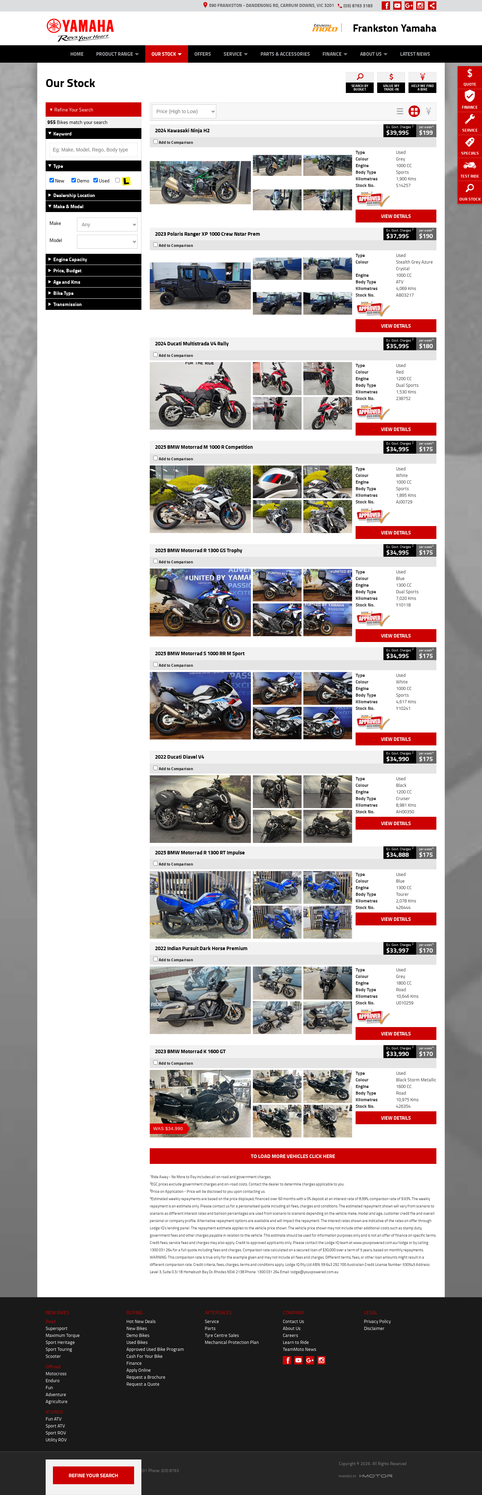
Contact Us (293, 1321)
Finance (335, 53)
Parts (210, 1328)
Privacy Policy (377, 1321)
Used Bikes (137, 1342)
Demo (80, 181)
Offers (202, 53)
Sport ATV (55, 1425)
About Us (374, 53)
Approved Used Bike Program (155, 1349)
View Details (396, 216)
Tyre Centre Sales (222, 1335)
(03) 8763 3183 (358, 5)
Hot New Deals (141, 1321)
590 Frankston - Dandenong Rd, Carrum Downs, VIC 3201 (268, 5)
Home (77, 53)
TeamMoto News (299, 1349)
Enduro (53, 1380)
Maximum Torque (63, 1335)
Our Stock (166, 53)
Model (55, 240)
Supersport (57, 1328)
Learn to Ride (296, 1342)
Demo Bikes (137, 1335)
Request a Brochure (145, 1376)
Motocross (56, 1373)
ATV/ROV (54, 1411)
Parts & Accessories (285, 53)
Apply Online (138, 1370)
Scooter (53, 1356)
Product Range (117, 53)
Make (55, 223)
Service (236, 53)
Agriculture (57, 1401)
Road (51, 1321)
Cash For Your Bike (144, 1356)
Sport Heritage (60, 1342)
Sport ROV (56, 1432)
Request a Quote (143, 1383)
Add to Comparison (176, 142)
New (56, 181)
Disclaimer (374, 1328)
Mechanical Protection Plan (232, 1342)
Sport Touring (59, 1349)
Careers (290, 1335)
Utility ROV (56, 1439)
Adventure (56, 1394)
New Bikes (136, 1328)
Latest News (415, 53)
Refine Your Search (71, 109)
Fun (49, 1387)
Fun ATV (54, 1418)
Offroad (53, 1366)
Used (101, 181)
